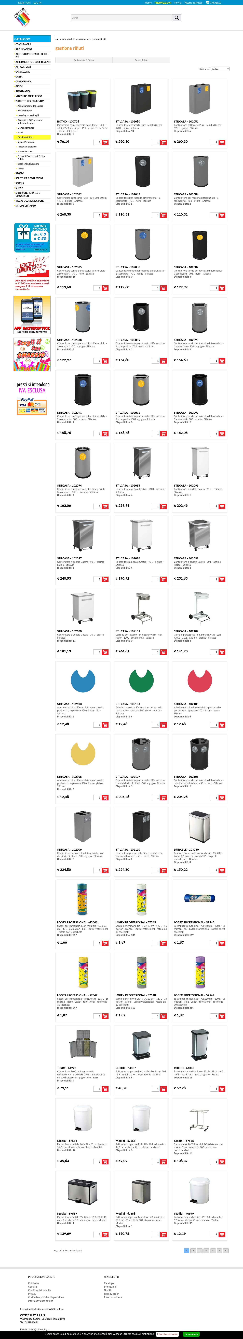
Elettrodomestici (26, 127)
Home (148, 2)
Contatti (32, 1286)
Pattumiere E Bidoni (84, 60)
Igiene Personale (26, 141)
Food (20, 132)
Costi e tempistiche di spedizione (46, 1297)
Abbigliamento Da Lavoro (30, 105)
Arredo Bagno (25, 110)
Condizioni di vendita (39, 1290)
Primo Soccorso (25, 151)
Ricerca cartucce (193, 2)
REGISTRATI (24, 2)
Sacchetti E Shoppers (28, 163)
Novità (178, 2)
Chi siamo (33, 1283)
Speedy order (111, 1293)
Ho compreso (191, 1334)
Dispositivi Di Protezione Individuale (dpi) (30, 121)
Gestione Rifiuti (25, 137)
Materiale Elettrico (27, 146)
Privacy (32, 1293)
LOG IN (37, 2)
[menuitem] (195, 2)
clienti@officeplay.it (38, 1329)
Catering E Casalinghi (28, 115)
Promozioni (163, 3)
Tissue (21, 168)
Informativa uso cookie (40, 1300)
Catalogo (109, 1283)
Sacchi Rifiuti (141, 60)
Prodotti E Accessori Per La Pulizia (31, 158)
